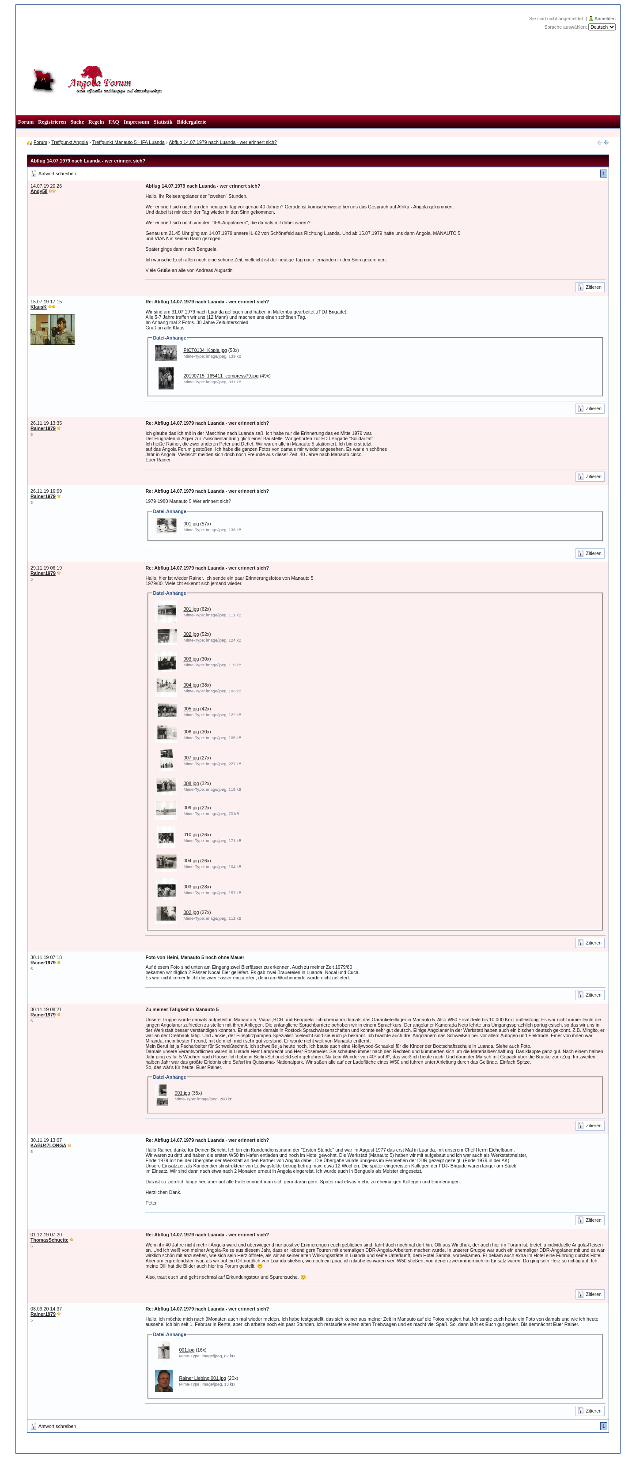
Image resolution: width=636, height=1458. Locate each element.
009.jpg (191, 807)
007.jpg (191, 757)
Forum (26, 122)
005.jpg (191, 708)
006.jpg (191, 731)
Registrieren (52, 122)
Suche (77, 122)
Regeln (96, 122)
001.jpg (191, 523)
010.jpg (191, 834)
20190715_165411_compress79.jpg (220, 375)
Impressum (136, 122)
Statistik (163, 122)
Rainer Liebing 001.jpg (202, 1378)
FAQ (113, 122)
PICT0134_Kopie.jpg (205, 350)
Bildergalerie (191, 122)
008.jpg (191, 783)
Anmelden (605, 18)
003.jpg (191, 658)
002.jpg (191, 634)
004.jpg (191, 684)
